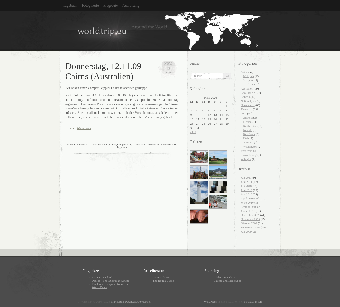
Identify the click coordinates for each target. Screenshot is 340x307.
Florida (247, 121)
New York (249, 134)
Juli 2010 (246, 186)
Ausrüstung (130, 5)
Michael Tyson (253, 301)
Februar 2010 (249, 206)
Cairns (112, 144)
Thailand (248, 84)
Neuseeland (248, 105)
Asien (244, 72)
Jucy (129, 144)
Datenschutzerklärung (138, 301)
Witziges (246, 159)
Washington (250, 146)
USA (244, 113)
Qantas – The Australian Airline (110, 280)
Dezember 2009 (250, 215)
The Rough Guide (163, 280)
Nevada (247, 130)
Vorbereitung (248, 150)
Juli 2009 (246, 231)
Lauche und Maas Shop (227, 280)
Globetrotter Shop (224, 277)
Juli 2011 (246, 177)
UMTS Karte (139, 144)
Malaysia (248, 76)
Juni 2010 (246, 190)
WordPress (210, 301)
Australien (102, 144)
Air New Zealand (102, 277)
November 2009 (250, 219)
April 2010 (247, 198)
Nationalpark (248, 101)
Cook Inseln (248, 92)
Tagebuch (70, 5)
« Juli (193, 132)
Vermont (248, 142)
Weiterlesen (84, 128)
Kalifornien (250, 126)
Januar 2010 (248, 211)
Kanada (245, 97)
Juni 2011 (246, 182)
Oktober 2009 (249, 223)
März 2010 (247, 202)
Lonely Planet (161, 277)
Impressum (117, 301)
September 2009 (250, 227)
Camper (121, 144)
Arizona (248, 117)
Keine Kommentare (77, 144)
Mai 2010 (246, 194)
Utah (246, 138)
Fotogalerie (90, 5)
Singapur (248, 80)
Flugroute (110, 5)
